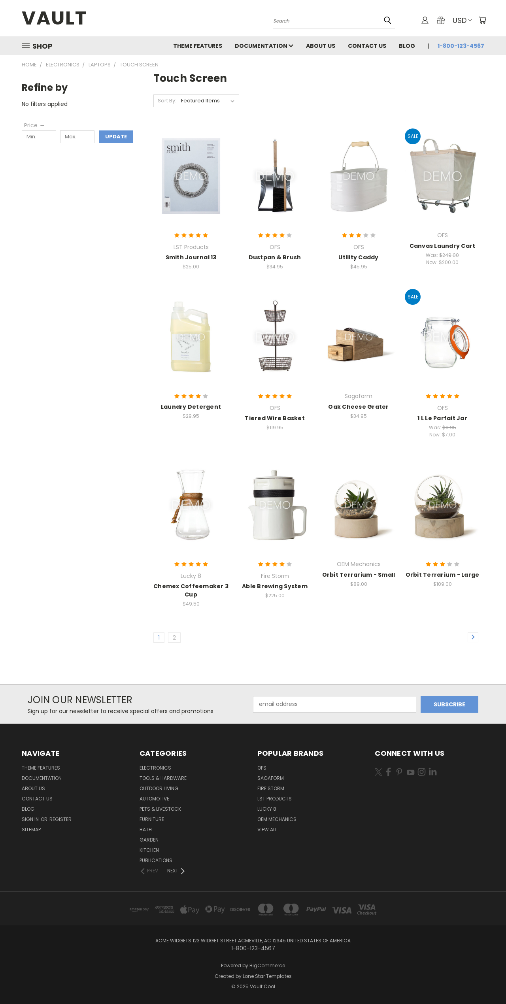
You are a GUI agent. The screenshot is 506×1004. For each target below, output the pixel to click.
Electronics (155, 767)
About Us (320, 46)
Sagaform (270, 778)
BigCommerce (267, 965)
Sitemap (31, 829)
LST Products (274, 798)
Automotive (154, 798)
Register (60, 819)
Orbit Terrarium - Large (443, 575)
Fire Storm (270, 788)
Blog (407, 46)
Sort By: (167, 100)
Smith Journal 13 (191, 257)
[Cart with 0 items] (482, 20)
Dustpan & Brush (275, 257)
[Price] (35, 125)
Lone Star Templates (267, 976)
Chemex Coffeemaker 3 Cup (190, 590)
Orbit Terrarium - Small (358, 575)
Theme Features (197, 46)
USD (462, 20)
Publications (156, 860)
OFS (261, 767)
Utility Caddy (358, 257)
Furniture (152, 819)
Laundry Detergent (191, 407)
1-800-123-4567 (461, 46)
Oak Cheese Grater (358, 407)
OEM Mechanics (276, 819)
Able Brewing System (275, 586)
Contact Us (367, 46)
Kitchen (149, 850)
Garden (149, 839)
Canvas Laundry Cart (443, 246)
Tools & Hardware (163, 778)
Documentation (264, 46)
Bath (146, 829)
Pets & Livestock (160, 809)
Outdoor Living (159, 788)
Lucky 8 (266, 809)
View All (267, 829)
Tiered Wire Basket (275, 418)
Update (116, 136)
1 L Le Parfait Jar (442, 418)
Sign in (31, 819)
